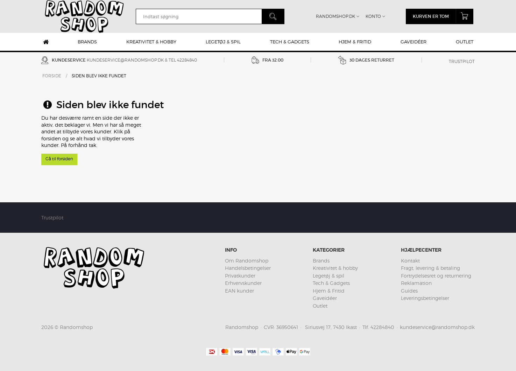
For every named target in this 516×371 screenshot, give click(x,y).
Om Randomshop (246, 261)
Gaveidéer (413, 41)
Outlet (464, 41)
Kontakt (410, 261)
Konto (373, 16)
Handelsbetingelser (248, 268)
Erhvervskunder (243, 283)
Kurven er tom (443, 16)
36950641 (287, 327)
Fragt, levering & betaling (430, 268)
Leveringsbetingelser (425, 298)
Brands (87, 41)
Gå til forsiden (59, 158)
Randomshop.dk (335, 16)
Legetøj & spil (223, 41)
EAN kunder (239, 291)
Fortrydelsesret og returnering (436, 276)
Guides (409, 291)
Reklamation (416, 283)
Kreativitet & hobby (151, 41)
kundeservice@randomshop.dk (125, 60)
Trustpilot (462, 61)
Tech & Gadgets (289, 41)
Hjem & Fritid (355, 41)
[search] (199, 16)
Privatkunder (240, 276)
